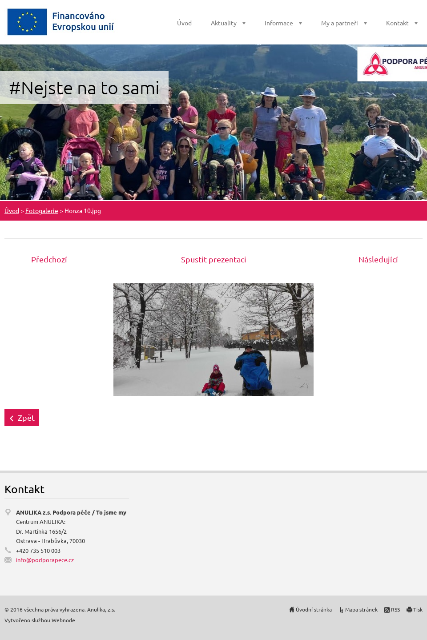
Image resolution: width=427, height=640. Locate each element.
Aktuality (224, 23)
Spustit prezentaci (213, 259)
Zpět (26, 417)
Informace (279, 23)
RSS (395, 609)
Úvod (184, 23)
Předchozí (49, 259)
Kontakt (397, 23)
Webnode (63, 620)
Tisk (418, 609)
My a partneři (339, 23)
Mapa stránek (361, 609)
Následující (378, 259)
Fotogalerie (41, 210)
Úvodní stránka (314, 609)
